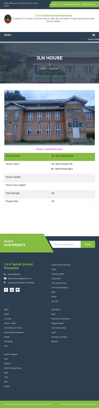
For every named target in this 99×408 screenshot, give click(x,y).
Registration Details (70, 4)
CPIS (6, 377)
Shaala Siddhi (57, 323)
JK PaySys (8, 341)
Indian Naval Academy (14, 332)
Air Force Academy (59, 287)
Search (88, 244)
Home (53, 4)
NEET (6, 310)
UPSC (6, 314)
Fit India (7, 319)
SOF (6, 359)
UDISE (7, 386)
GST (6, 346)
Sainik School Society (60, 265)
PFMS (53, 297)
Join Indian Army (58, 283)
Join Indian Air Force (13, 328)
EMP (53, 292)
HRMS (6, 337)
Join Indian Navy (58, 328)
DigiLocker (56, 278)
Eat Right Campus (59, 337)
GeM (53, 332)
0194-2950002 (12, 274)
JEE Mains (55, 310)
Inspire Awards (57, 274)
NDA (6, 373)
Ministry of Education (60, 319)
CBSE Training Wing (12, 368)
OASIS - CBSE (10, 323)
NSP (53, 314)
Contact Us (89, 4)
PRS (6, 382)
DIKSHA (7, 363)
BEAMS (54, 341)
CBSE (53, 269)
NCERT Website (10, 354)
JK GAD (54, 301)
